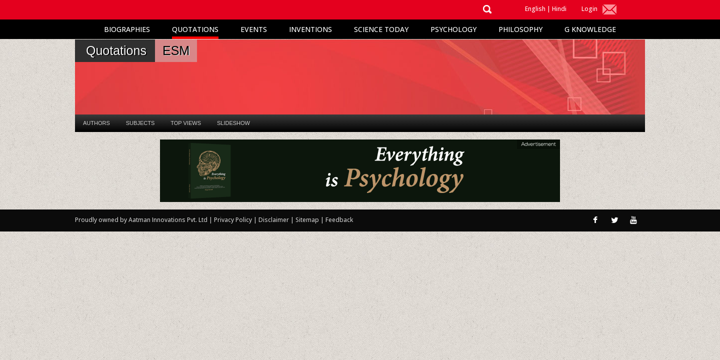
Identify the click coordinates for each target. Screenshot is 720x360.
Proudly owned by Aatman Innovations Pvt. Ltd (141, 220)
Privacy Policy (234, 220)
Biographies (127, 29)
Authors (96, 123)
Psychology (453, 29)
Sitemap (308, 220)
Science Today (381, 29)
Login (590, 8)
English (535, 8)
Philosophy (520, 29)
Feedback (339, 220)
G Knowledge (590, 29)
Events (253, 29)
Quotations (195, 29)
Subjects (140, 123)
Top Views (185, 123)
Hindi (559, 8)
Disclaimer (273, 220)
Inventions (310, 29)
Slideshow (233, 123)
